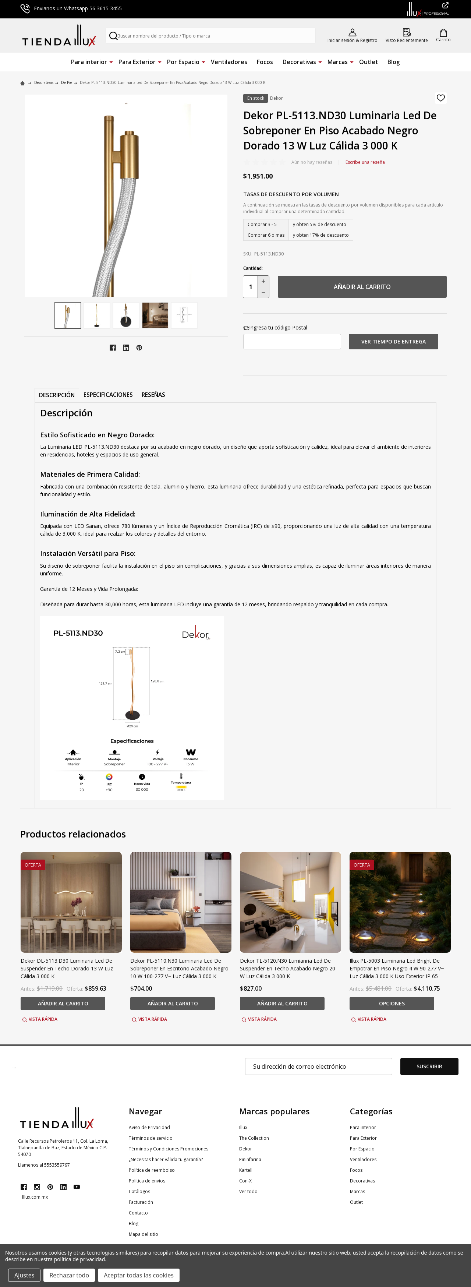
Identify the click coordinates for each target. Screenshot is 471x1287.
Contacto (138, 1213)
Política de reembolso (152, 1170)
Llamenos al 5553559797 (44, 1165)
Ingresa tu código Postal (275, 327)
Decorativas (299, 62)
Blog (393, 62)
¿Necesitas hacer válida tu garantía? (166, 1159)
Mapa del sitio (143, 1234)
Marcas (337, 62)
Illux (243, 1127)
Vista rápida (39, 1019)
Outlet (368, 62)
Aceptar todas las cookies (139, 1275)
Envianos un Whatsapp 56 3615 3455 (71, 8)
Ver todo (248, 1191)
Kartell (245, 1170)
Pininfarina (250, 1159)
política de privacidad (79, 1259)
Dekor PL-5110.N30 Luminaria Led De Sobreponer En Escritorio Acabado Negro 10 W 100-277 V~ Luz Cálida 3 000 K (179, 968)
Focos (265, 62)
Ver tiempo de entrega (393, 341)
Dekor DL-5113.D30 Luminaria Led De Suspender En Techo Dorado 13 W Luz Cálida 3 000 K (67, 968)
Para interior (89, 62)
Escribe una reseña (365, 162)
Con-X (245, 1181)
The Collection (254, 1138)
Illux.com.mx (35, 1197)
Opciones (392, 1003)
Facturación (141, 1202)
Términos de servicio (151, 1138)
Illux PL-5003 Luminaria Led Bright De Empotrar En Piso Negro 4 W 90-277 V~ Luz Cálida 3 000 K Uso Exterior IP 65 (397, 968)
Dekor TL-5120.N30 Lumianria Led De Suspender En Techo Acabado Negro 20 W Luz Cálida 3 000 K (287, 968)
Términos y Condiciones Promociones (168, 1149)
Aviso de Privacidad (149, 1127)
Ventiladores (229, 62)
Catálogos (139, 1191)
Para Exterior (137, 62)
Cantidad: (253, 268)
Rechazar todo (69, 1275)
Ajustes (24, 1275)
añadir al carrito (362, 287)
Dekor (245, 1149)
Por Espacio (183, 62)
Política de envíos (147, 1181)
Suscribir (429, 1066)
